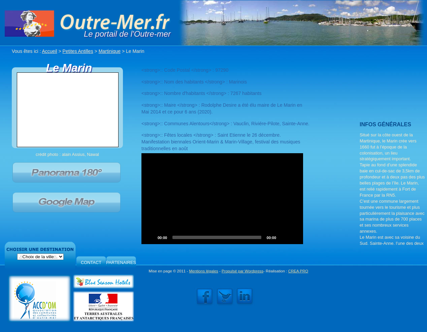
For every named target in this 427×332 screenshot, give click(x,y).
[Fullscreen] (294, 237)
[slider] (216, 237)
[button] (222, 198)
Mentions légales (203, 271)
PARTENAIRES (121, 262)
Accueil (49, 51)
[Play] (150, 237)
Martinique (110, 51)
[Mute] (283, 237)
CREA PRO (298, 271)
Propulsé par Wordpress (242, 271)
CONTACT (91, 262)
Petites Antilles (78, 51)
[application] (222, 198)
